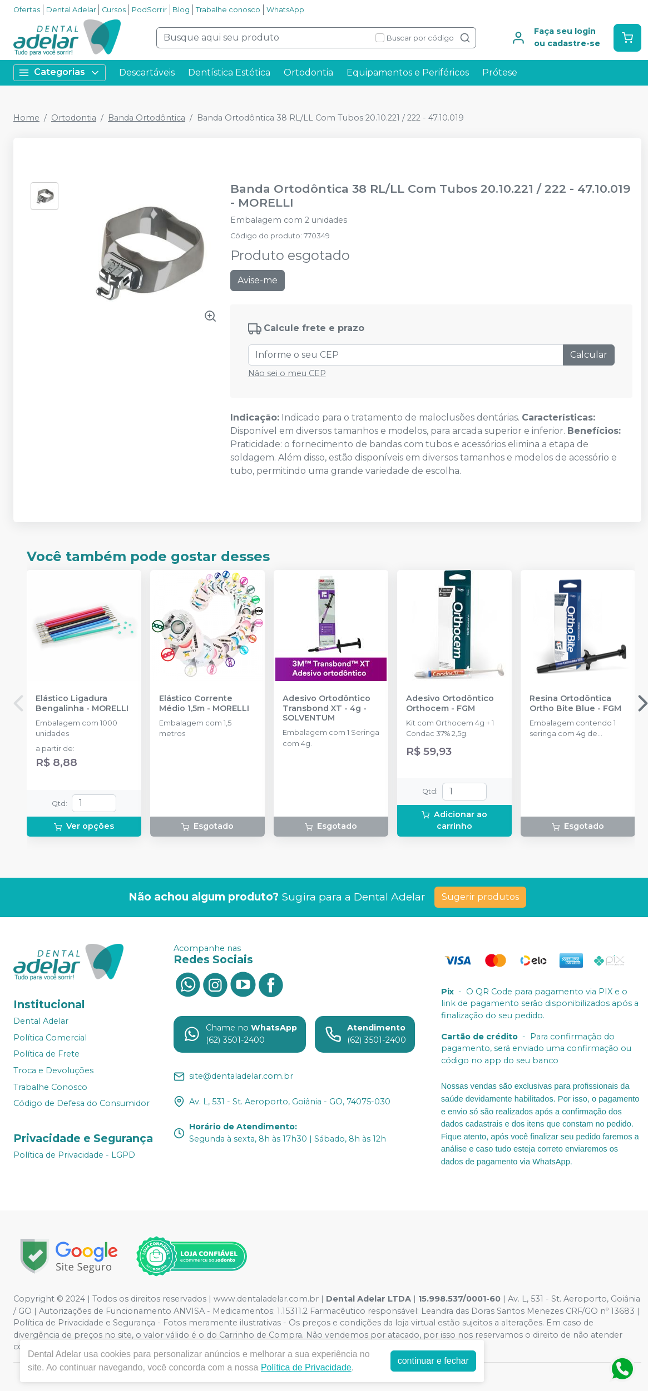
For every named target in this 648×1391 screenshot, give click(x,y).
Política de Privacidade (306, 1367)
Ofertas (26, 10)
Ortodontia (308, 72)
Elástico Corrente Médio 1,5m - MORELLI (204, 703)
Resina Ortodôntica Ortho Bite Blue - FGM (575, 703)
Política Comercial (50, 1038)
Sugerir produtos (480, 897)
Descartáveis (147, 72)
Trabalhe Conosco (50, 1087)
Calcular (588, 354)
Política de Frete (46, 1054)
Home (26, 118)
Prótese (499, 72)
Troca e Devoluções (53, 1070)
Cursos (114, 10)
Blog (181, 10)
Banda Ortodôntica (146, 118)
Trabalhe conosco (228, 10)
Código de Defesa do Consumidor (81, 1103)
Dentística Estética (229, 72)
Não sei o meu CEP (287, 373)
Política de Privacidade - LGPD (74, 1155)
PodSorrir (149, 10)
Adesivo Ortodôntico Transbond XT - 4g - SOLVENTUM (326, 708)
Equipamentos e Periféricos (408, 72)
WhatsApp (285, 10)
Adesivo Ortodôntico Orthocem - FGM (450, 703)
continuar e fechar (433, 1360)
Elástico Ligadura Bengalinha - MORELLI (82, 703)
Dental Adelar (71, 10)
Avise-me (258, 280)
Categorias (59, 72)
